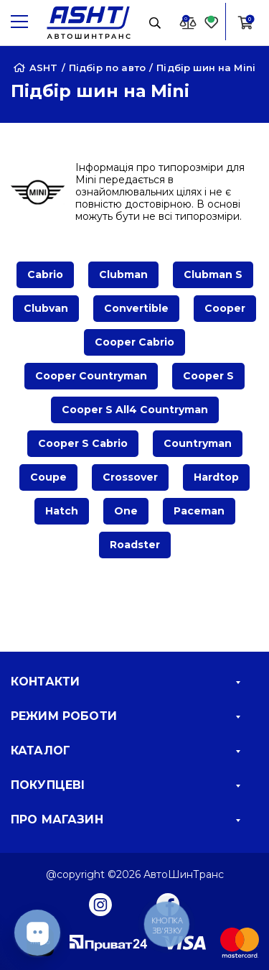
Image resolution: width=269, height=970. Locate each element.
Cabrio (45, 274)
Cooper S (208, 375)
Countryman (198, 443)
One (126, 510)
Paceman (199, 510)
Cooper (224, 308)
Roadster (135, 544)
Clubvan (46, 308)
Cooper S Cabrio (83, 443)
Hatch (61, 510)
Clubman (123, 274)
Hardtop (216, 477)
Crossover (130, 477)
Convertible (136, 308)
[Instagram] (100, 903)
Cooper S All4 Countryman (135, 409)
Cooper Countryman (91, 375)
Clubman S (213, 274)
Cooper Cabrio (134, 342)
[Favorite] (211, 22)
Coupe (48, 477)
